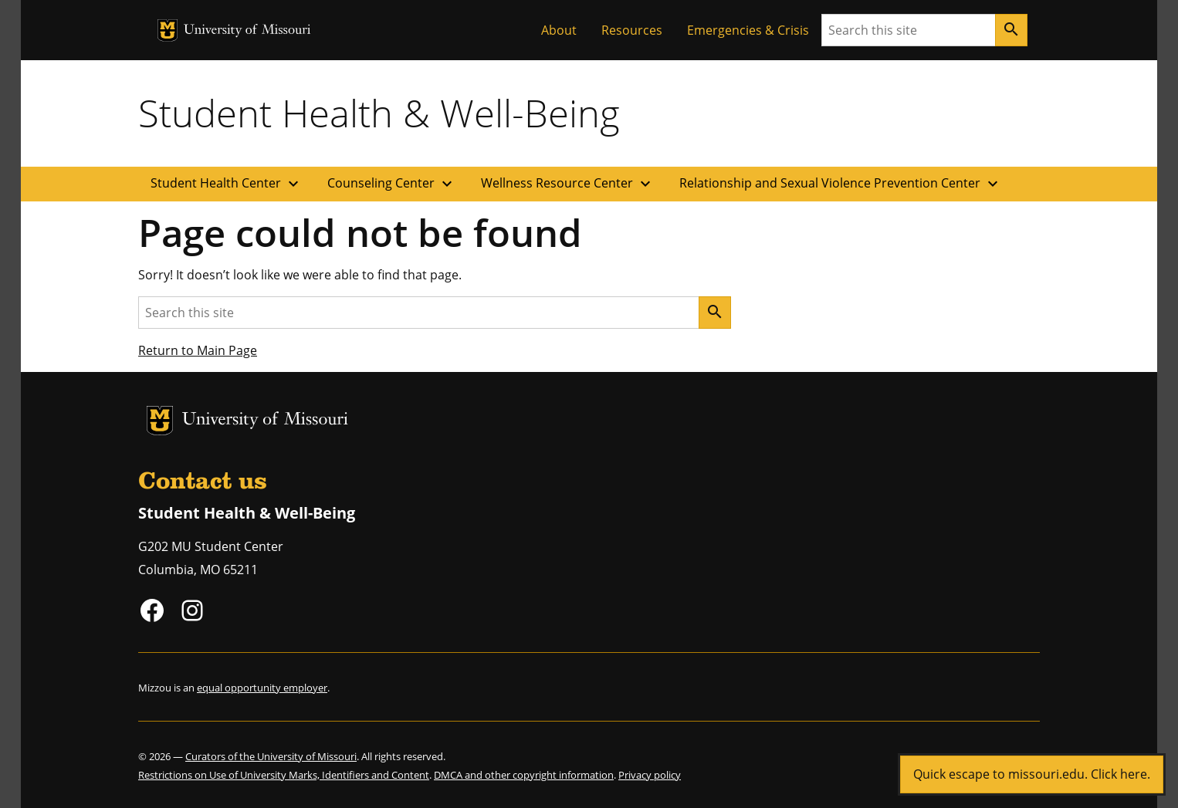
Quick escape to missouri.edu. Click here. (1031, 774)
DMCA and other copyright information (524, 775)
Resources (631, 30)
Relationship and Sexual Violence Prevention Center (840, 183)
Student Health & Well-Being (379, 112)
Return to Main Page (197, 350)
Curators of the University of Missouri (271, 756)
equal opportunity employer (262, 688)
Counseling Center (391, 183)
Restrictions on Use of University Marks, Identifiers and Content (283, 775)
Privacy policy (649, 775)
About (559, 30)
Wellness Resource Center (568, 183)
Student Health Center (227, 183)
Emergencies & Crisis (748, 30)
